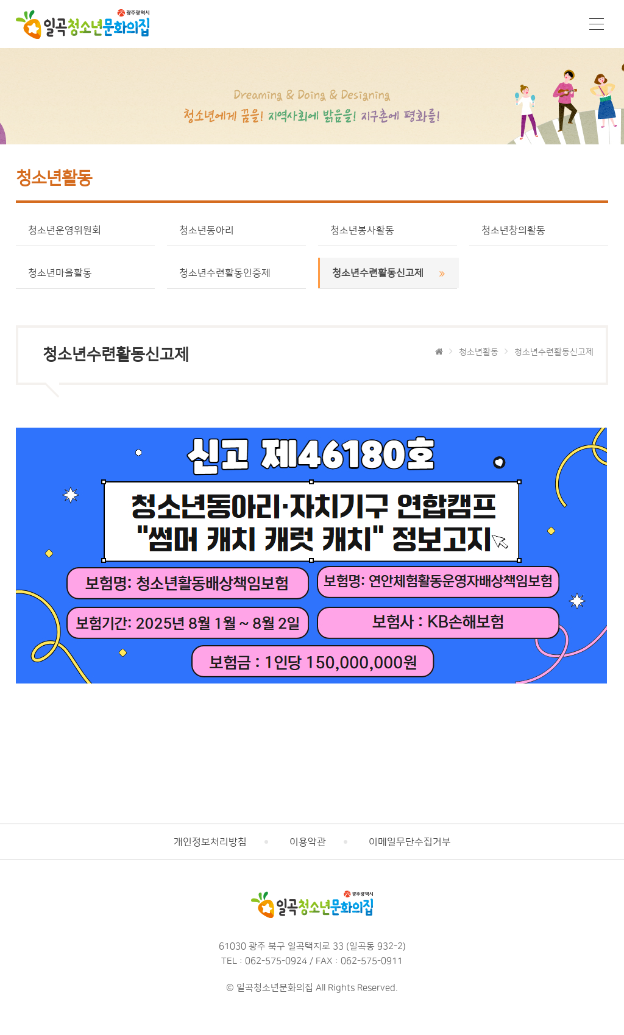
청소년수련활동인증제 (236, 272)
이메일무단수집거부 (410, 841)
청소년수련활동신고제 (388, 272)
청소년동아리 (236, 230)
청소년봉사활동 (387, 230)
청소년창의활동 (539, 230)
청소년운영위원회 (85, 230)
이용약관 (307, 841)
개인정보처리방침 (210, 841)
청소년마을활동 (85, 272)
